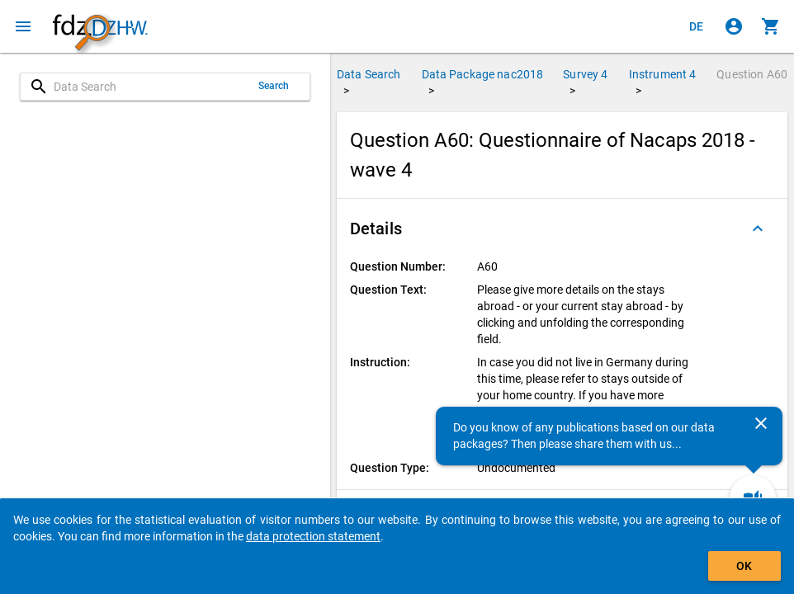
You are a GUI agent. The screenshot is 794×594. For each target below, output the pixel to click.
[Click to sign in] (733, 26)
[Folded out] (757, 228)
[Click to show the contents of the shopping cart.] (770, 26)
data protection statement (313, 536)
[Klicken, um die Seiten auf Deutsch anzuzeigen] (696, 26)
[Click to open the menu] (23, 26)
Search (274, 86)
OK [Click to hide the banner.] (744, 566)
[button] (562, 228)
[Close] (760, 423)
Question (751, 74)
